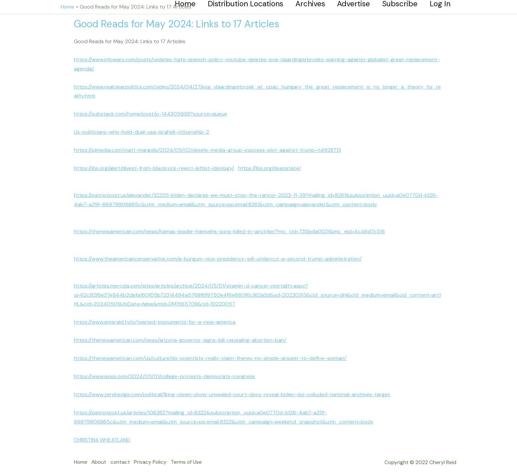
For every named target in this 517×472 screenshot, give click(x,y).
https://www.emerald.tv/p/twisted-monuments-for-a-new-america (155, 319)
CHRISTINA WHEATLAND (102, 435)
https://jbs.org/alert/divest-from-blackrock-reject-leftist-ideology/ (155, 166)
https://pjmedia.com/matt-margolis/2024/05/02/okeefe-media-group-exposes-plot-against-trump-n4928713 (208, 149)
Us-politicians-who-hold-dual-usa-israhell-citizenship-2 (142, 130)
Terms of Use (191, 457)
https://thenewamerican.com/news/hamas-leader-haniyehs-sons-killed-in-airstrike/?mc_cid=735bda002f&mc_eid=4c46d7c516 (230, 229)
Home (81, 457)
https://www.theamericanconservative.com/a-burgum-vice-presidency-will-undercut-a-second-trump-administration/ (218, 256)
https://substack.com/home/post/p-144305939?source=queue (151, 113)
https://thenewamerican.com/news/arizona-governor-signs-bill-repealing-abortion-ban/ (181, 337)
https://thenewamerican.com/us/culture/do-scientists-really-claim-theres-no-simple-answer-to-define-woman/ (211, 354)
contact (123, 457)
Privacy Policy (154, 457)
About (100, 457)
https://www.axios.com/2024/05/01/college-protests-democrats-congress (165, 372)
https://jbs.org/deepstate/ (271, 166)
